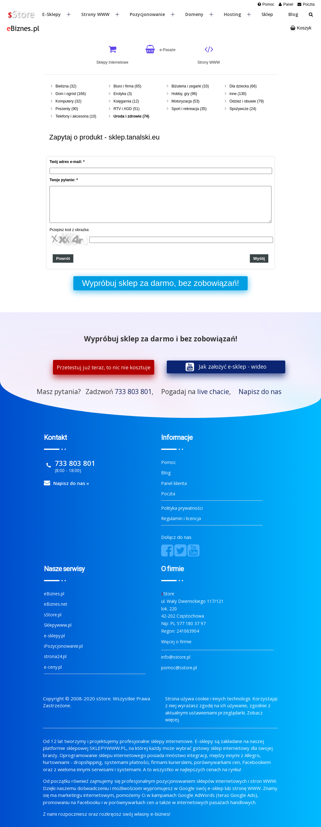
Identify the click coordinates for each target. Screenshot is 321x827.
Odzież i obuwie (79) (246, 101)
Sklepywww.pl (57, 625)
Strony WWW (100, 14)
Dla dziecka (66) (243, 86)
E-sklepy (56, 14)
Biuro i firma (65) (127, 86)
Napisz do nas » (71, 483)
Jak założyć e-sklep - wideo (232, 366)
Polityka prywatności (182, 508)
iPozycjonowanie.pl (63, 646)
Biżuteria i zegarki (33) (190, 86)
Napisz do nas (260, 391)
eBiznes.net (55, 604)
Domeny (199, 14)
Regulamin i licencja (181, 518)
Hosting (237, 14)
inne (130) (237, 94)
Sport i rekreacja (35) (189, 109)
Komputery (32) (68, 101)
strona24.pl (55, 656)
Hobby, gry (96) (184, 94)
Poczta (168, 494)
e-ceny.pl (53, 667)
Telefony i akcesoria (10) (75, 116)
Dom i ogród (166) (70, 94)
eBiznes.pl (54, 594)
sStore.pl (52, 615)
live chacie (213, 391)
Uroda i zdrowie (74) (131, 116)
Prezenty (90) (66, 109)
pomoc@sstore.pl (179, 668)
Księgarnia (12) (126, 101)
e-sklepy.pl (54, 636)
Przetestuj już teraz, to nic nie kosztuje (103, 367)
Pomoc (168, 462)
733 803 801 (133, 391)
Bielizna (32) (65, 86)
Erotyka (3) (122, 94)
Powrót (63, 258)
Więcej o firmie (176, 642)
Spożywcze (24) (242, 109)
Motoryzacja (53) (185, 101)
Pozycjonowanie (152, 14)
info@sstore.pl (175, 657)
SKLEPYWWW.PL (108, 748)
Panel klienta (174, 483)
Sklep (267, 14)
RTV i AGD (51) (126, 109)
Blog (293, 14)
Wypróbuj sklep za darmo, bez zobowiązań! (160, 283)
